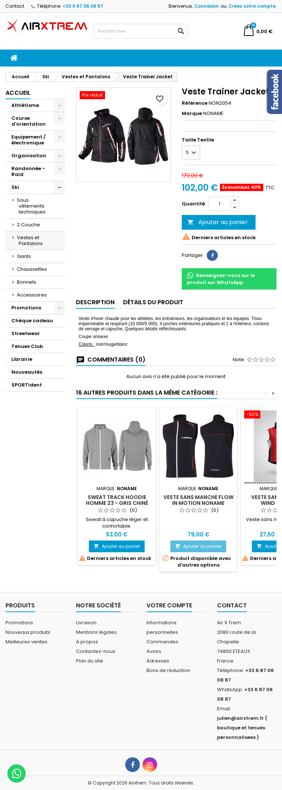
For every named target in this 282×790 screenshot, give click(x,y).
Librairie (21, 359)
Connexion (206, 6)
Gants (24, 256)
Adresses (158, 660)
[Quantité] (220, 204)
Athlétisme (25, 105)
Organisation (28, 155)
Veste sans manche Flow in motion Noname (198, 500)
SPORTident (26, 384)
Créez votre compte (252, 6)
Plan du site (89, 660)
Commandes (162, 641)
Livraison (86, 622)
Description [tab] (95, 302)
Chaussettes (32, 269)
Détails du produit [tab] (153, 302)
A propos (87, 641)
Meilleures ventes (26, 641)
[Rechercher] (141, 31)
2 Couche (28, 224)
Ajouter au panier (217, 222)
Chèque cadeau (32, 320)
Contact (15, 6)
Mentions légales (96, 632)
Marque (192, 113)
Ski (15, 187)
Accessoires (32, 294)
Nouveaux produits (28, 632)
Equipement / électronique (28, 139)
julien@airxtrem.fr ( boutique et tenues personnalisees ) (242, 728)
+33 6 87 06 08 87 (82, 6)
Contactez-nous (95, 651)
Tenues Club (27, 346)
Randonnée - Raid (28, 171)
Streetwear (25, 333)
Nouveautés (26, 372)
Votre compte (169, 605)
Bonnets (26, 282)
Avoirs (154, 651)
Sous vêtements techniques (31, 206)
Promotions (26, 307)
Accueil (18, 93)
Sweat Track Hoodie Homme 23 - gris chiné (117, 500)
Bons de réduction (168, 670)
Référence (194, 103)
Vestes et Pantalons (30, 240)
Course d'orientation (28, 121)
